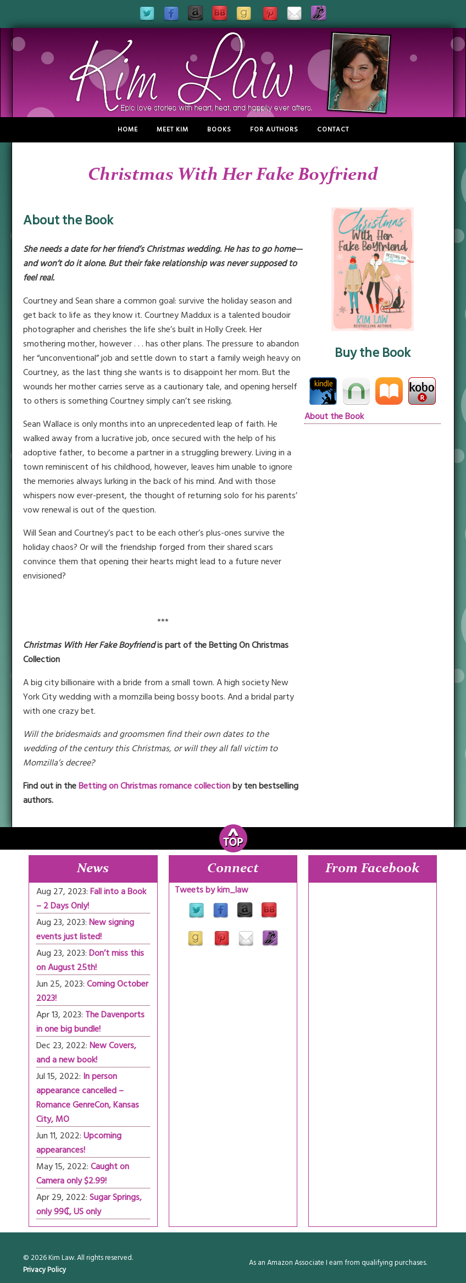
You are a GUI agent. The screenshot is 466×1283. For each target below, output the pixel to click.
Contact (333, 129)
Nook (356, 391)
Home (128, 129)
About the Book (334, 416)
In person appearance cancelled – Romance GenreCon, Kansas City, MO (87, 1097)
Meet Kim (172, 129)
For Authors (274, 129)
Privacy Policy (44, 1270)
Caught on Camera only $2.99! (82, 1173)
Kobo (422, 391)
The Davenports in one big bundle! (90, 1021)
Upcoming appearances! (78, 1142)
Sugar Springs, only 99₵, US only (89, 1204)
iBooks (389, 391)
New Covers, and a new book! (86, 1052)
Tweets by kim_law (211, 890)
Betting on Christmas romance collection (154, 786)
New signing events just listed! (85, 929)
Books (219, 129)
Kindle (323, 391)
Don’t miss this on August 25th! (90, 960)
